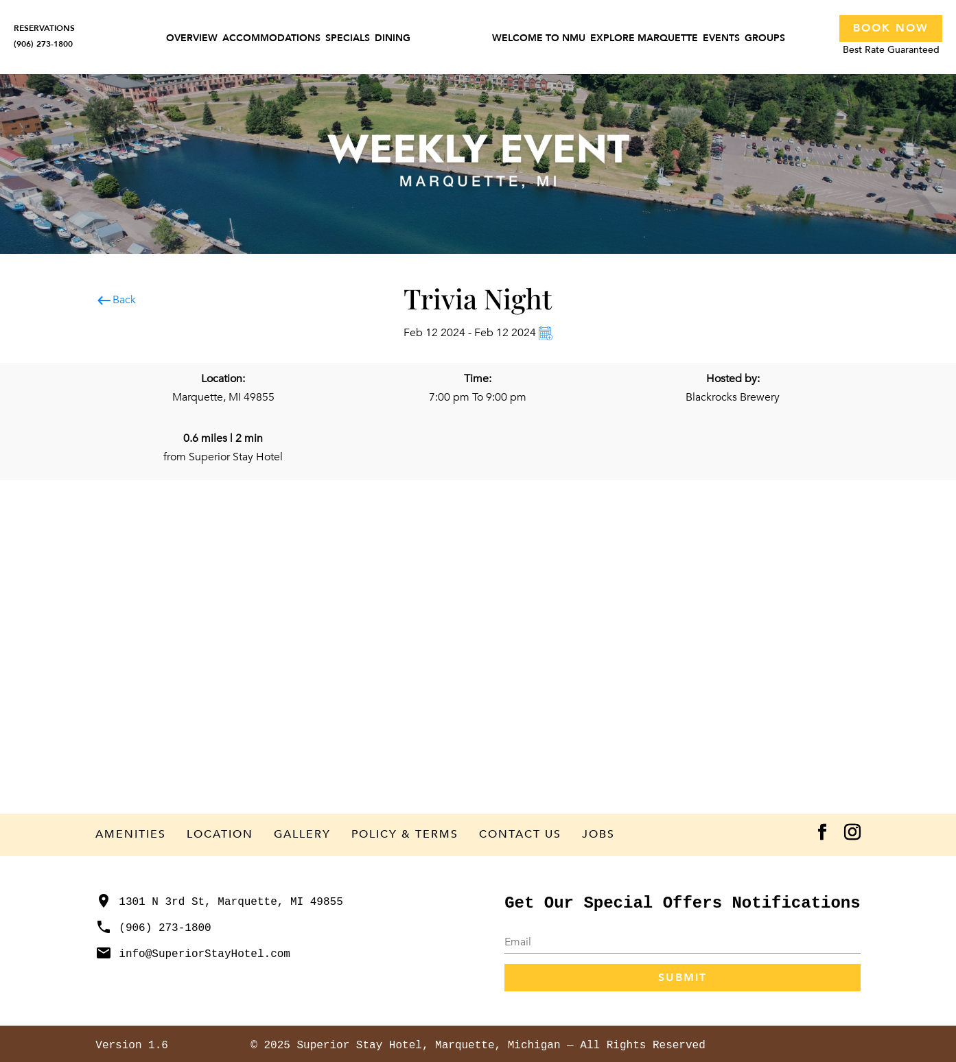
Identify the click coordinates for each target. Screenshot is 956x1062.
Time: (477, 378)
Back (115, 300)
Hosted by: (733, 378)
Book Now (891, 28)
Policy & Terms (404, 834)
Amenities (130, 834)
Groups (765, 39)
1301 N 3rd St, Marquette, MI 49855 (218, 902)
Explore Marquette (644, 39)
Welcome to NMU (538, 39)
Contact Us (520, 834)
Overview (192, 39)
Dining (392, 39)
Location (220, 834)
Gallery (302, 834)
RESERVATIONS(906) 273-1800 (44, 36)
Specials (347, 39)
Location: (223, 378)
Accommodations (271, 39)
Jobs (598, 834)
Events (721, 39)
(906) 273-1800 (153, 928)
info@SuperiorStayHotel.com (192, 954)
